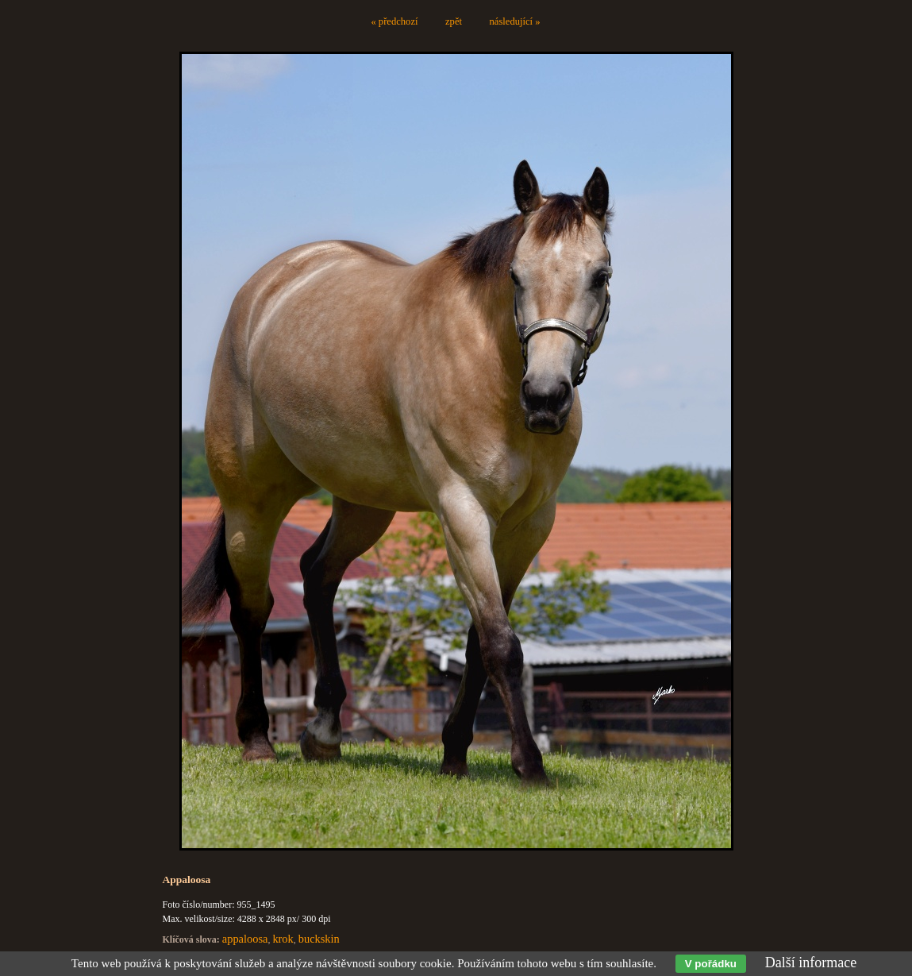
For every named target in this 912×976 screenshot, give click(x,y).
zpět (453, 21)
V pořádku (711, 964)
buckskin (319, 938)
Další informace (810, 962)
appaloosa (245, 938)
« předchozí (394, 21)
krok (282, 938)
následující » (515, 21)
